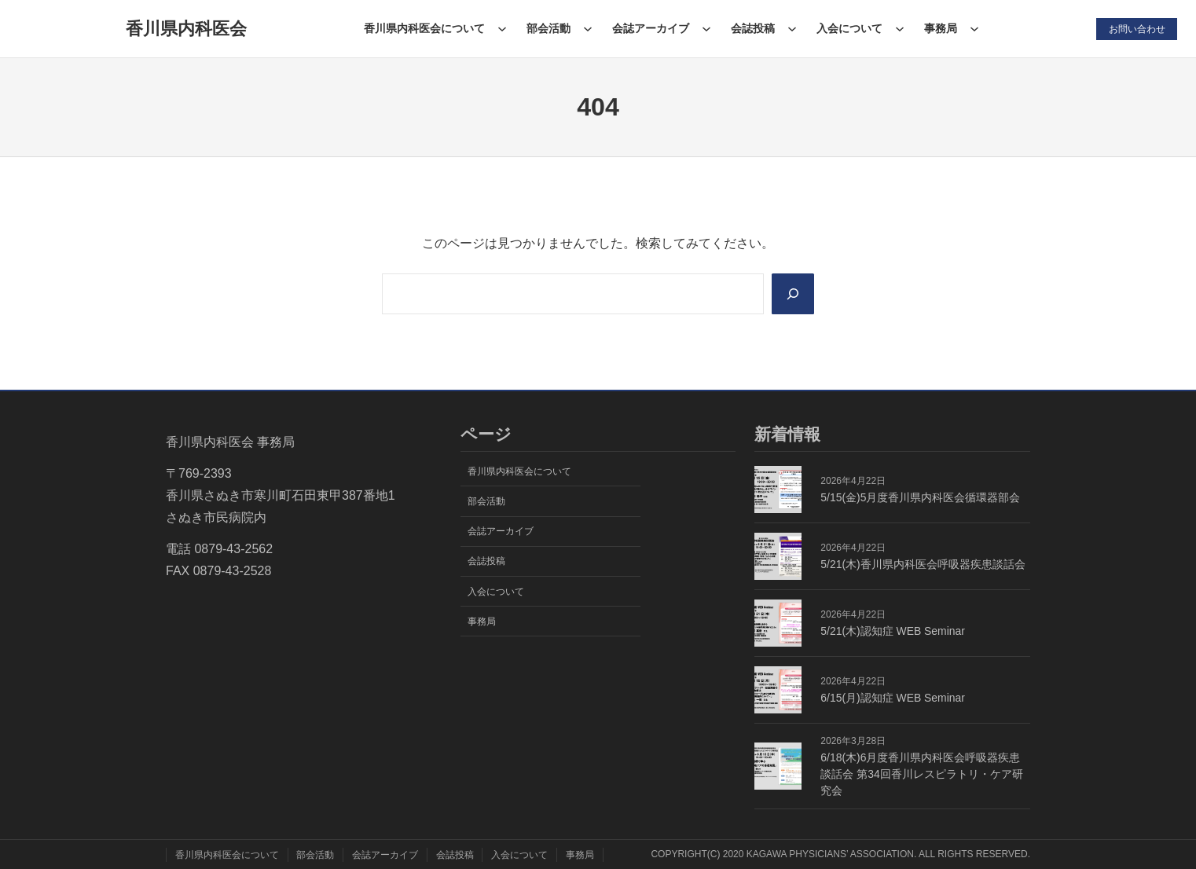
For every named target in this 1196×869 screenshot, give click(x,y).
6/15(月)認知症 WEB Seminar (892, 697)
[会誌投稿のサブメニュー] (791, 28)
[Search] (792, 293)
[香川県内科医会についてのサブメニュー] (501, 28)
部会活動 (548, 28)
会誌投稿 (753, 28)
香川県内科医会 (186, 28)
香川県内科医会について (423, 28)
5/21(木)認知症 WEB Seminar (892, 631)
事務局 (940, 28)
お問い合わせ (1136, 28)
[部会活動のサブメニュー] (587, 28)
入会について (849, 28)
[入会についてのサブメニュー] (899, 28)
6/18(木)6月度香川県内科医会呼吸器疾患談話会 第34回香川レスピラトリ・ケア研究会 (921, 774)
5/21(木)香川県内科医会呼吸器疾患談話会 (922, 564)
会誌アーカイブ (649, 28)
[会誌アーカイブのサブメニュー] (705, 28)
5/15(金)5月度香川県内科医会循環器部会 (920, 497)
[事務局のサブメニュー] (974, 28)
